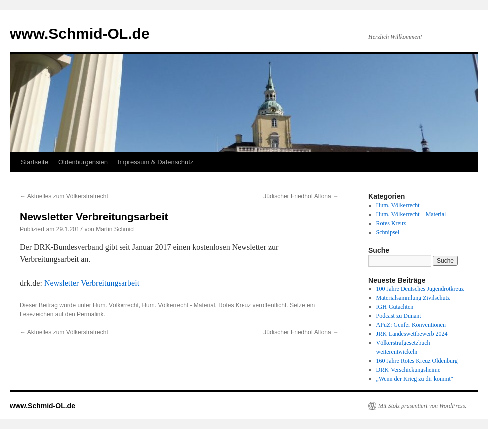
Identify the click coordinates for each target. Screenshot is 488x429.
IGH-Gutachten (395, 306)
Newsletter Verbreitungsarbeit (91, 283)
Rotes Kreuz (234, 305)
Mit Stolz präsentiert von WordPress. (422, 405)
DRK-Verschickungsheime (408, 369)
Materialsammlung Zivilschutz (413, 297)
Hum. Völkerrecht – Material (411, 214)
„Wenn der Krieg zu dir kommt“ (415, 378)
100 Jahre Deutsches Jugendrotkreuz (420, 289)
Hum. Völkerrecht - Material (178, 305)
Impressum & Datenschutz (155, 162)
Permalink (90, 314)
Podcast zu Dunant (398, 315)
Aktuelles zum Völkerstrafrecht (64, 196)
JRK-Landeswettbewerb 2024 (412, 333)
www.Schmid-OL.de (80, 33)
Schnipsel (388, 232)
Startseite (34, 162)
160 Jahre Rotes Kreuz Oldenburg (417, 360)
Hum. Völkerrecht (116, 305)
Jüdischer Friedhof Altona (301, 196)
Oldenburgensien (83, 162)
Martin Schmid (115, 229)
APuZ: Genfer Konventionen (411, 324)
